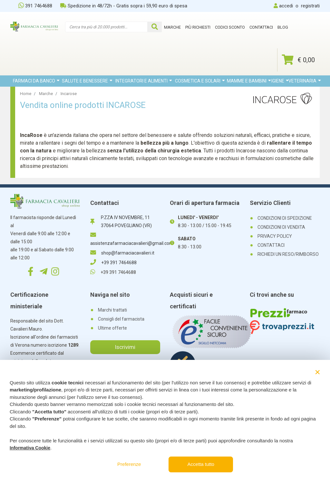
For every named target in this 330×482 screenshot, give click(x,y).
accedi (286, 6)
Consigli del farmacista (121, 319)
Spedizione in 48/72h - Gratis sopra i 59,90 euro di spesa (123, 6)
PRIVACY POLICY (274, 236)
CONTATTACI (271, 245)
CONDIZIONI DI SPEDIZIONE (284, 218)
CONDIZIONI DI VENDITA (281, 227)
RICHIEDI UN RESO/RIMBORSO (288, 254)
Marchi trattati (112, 310)
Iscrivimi (125, 347)
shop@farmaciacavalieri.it (122, 252)
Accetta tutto (201, 464)
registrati (310, 6)
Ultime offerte (112, 328)
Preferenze (129, 464)
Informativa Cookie (30, 447)
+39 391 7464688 (113, 262)
